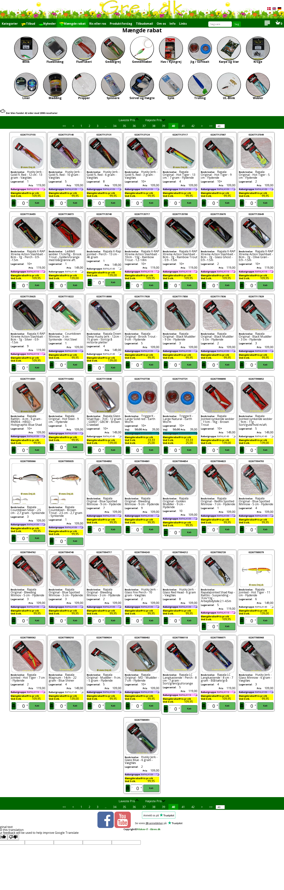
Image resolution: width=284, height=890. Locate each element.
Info (173, 24)
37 (144, 126)
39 (163, 126)
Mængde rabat (72, 24)
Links (183, 24)
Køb (37, 203)
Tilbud (28, 24)
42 (193, 126)
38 (153, 126)
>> (210, 126)
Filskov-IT (142, 829)
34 (114, 126)
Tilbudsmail (144, 24)
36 (134, 126)
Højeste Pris (155, 120)
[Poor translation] (13, 837)
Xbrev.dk (155, 829)
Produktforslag (121, 24)
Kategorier (10, 24)
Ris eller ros (97, 24)
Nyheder (47, 24)
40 (173, 126)
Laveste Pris (129, 120)
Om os (161, 24)
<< (64, 126)
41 (183, 126)
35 (124, 126)
